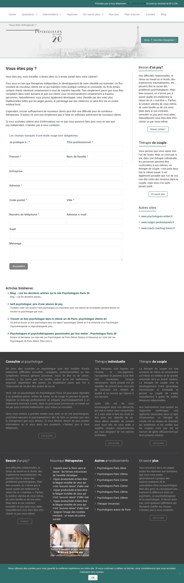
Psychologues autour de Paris (114, 509)
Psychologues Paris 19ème (112, 497)
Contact (150, 14)
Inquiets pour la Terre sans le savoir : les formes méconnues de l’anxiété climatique (70, 472)
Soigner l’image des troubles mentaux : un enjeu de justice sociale (69, 516)
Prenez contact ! (158, 129)
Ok (93, 577)
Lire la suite (47, 435)
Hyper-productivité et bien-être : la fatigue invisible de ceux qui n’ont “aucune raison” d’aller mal (71, 483)
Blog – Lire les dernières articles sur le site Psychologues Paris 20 (49, 293)
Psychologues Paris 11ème (112, 480)
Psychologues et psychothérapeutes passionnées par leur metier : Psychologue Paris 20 (63, 333)
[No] (179, 573)
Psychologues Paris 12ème (112, 485)
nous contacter (51, 125)
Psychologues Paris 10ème (112, 474)
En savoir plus (93, 14)
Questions (30, 14)
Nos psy (114, 14)
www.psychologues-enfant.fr (157, 216)
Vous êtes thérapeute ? (22, 24)
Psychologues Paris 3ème (111, 468)
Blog (163, 14)
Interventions (52, 14)
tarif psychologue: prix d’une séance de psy (36, 304)
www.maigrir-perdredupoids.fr (157, 222)
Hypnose (72, 14)
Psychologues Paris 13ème (112, 491)
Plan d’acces (132, 14)
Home (12, 14)
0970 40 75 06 (136, 3)
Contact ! (24, 521)
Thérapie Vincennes (108, 503)
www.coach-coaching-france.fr (158, 228)
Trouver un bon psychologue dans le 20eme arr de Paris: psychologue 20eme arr (58, 318)
